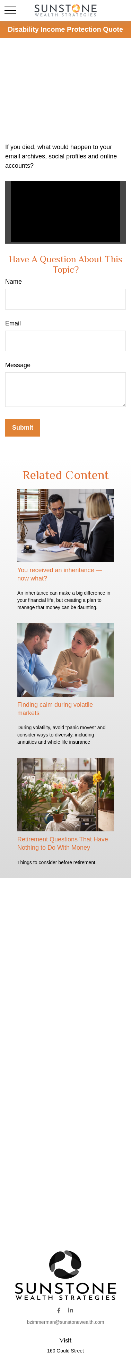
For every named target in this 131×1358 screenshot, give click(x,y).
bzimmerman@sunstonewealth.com (65, 1322)
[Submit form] (22, 428)
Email (13, 323)
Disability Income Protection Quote (65, 29)
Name (13, 281)
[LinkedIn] (71, 1310)
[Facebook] (58, 1310)
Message (17, 365)
